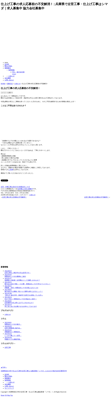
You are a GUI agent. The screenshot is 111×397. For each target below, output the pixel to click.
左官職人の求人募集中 (25, 189)
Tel (6, 395)
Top (11, 395)
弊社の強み (8, 66)
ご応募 (10, 169)
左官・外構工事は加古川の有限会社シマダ (15, 187)
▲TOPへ (4, 367)
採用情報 (11, 70)
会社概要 (8, 78)
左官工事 (8, 347)
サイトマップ (9, 388)
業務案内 (8, 68)
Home (2, 395)
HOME (7, 64)
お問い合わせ (9, 80)
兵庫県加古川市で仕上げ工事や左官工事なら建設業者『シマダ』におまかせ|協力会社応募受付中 (34, 371)
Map (8, 395)
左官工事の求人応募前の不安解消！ (14, 197)
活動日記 (10, 83)
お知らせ (11, 76)
